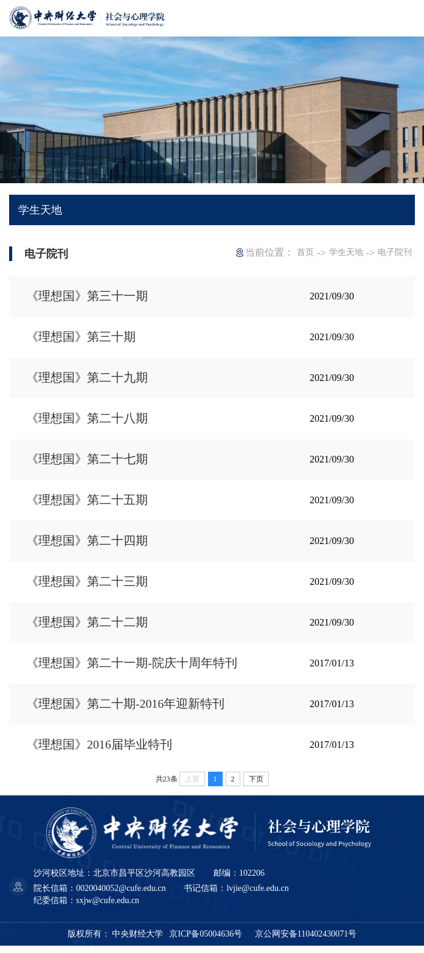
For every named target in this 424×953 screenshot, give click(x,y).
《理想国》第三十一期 (87, 296)
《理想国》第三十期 (81, 337)
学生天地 (346, 252)
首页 (305, 252)
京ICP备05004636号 (205, 941)
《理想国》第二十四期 (87, 544)
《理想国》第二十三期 (87, 586)
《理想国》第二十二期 (87, 627)
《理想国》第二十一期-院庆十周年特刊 (131, 668)
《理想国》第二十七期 (87, 462)
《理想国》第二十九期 (87, 379)
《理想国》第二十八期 (87, 420)
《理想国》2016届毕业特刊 (99, 751)
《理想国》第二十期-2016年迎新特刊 (125, 710)
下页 (256, 786)
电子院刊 (395, 252)
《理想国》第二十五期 (87, 503)
